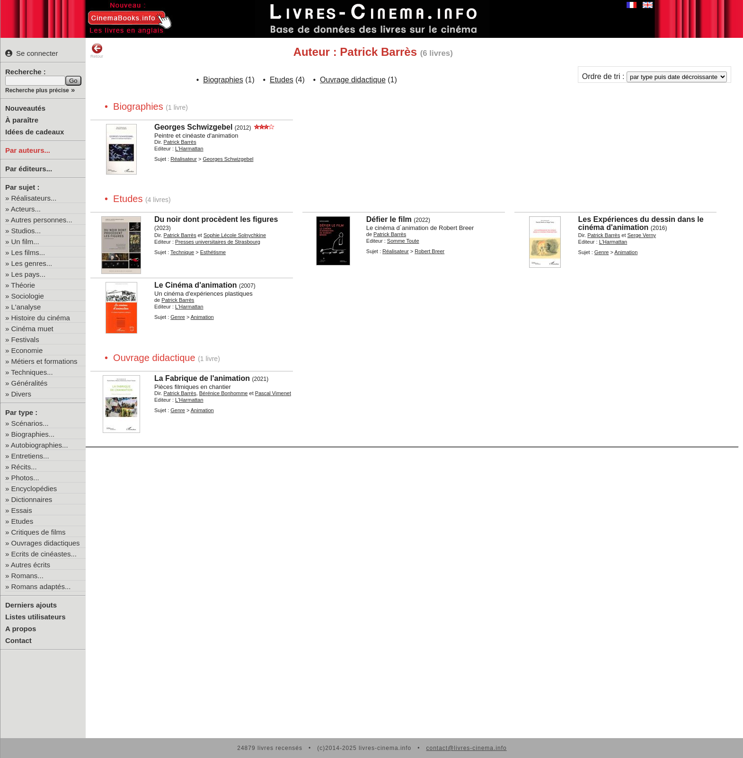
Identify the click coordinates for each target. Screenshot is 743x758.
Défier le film (389, 219)
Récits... (24, 467)
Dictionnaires (32, 499)
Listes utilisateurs (35, 617)
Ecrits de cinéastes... (44, 554)
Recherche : (25, 72)
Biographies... (33, 434)
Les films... (28, 252)
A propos (20, 629)
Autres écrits (30, 565)
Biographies (223, 80)
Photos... (25, 478)
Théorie (23, 285)
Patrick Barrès (180, 142)
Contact (18, 640)
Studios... (26, 231)
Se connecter (31, 53)
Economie (27, 350)
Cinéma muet (32, 329)
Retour (96, 51)
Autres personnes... (41, 220)
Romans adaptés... (41, 586)
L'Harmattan (189, 148)
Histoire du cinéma (40, 318)
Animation (625, 252)
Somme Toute (403, 241)
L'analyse (26, 307)
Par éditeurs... (28, 169)
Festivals (25, 339)
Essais (21, 510)
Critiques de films (38, 532)
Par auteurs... (27, 150)
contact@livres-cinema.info (466, 748)
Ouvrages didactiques (45, 543)
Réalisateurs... (34, 198)
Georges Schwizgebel (193, 127)
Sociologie (27, 296)
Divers (21, 394)
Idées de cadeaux (34, 132)
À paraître (21, 120)
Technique (182, 252)
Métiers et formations (44, 361)
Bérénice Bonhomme (223, 393)
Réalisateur (183, 159)
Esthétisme (213, 252)
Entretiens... (30, 456)
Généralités (29, 383)
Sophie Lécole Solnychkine (234, 235)
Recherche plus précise (37, 90)
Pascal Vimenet (273, 393)
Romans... (27, 576)
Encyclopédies (34, 489)
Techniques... (32, 372)
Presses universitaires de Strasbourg (217, 242)
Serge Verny (642, 235)
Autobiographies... (39, 445)
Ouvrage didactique (353, 80)
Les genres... (32, 263)
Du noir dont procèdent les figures (216, 219)
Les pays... (28, 274)
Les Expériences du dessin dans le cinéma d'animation (641, 223)
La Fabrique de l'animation (202, 378)
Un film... (25, 242)
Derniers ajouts (31, 605)
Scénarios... (30, 423)
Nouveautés (25, 108)
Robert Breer (429, 251)
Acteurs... (26, 209)
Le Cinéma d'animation (195, 285)
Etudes (22, 521)
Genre (601, 252)
